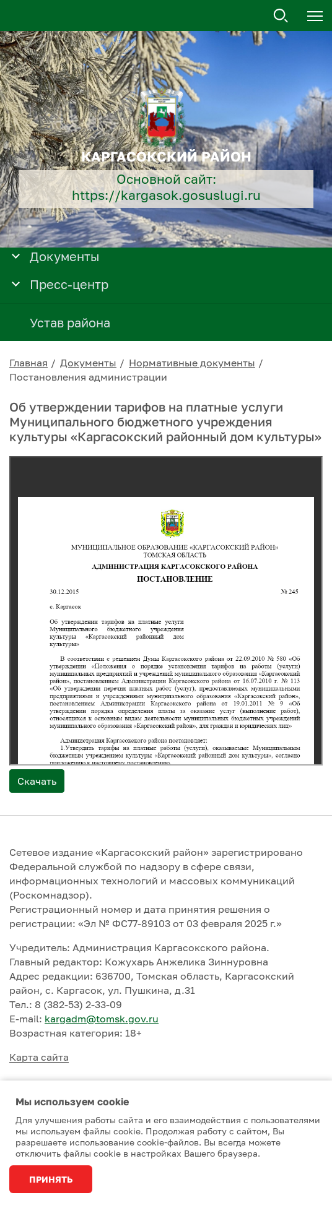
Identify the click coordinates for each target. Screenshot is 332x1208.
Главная (28, 362)
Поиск (281, 16)
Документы (88, 362)
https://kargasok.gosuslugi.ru (166, 195)
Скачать (36, 781)
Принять (50, 1179)
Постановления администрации (88, 377)
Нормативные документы (192, 362)
